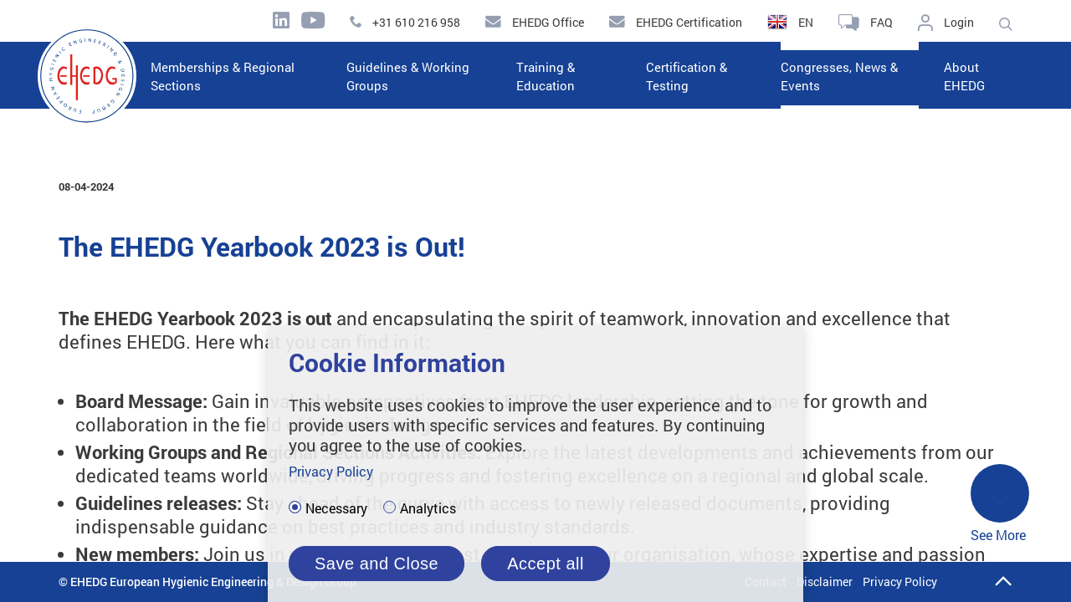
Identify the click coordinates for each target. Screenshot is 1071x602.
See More (1000, 504)
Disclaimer (825, 581)
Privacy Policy (900, 581)
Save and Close (376, 563)
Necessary (336, 508)
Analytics (428, 508)
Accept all (545, 563)
